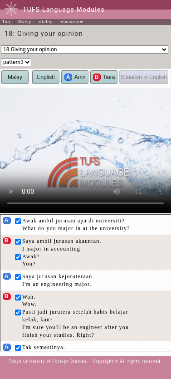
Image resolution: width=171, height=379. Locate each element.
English (46, 77)
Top (6, 22)
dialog (46, 22)
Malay (24, 22)
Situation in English (144, 77)
